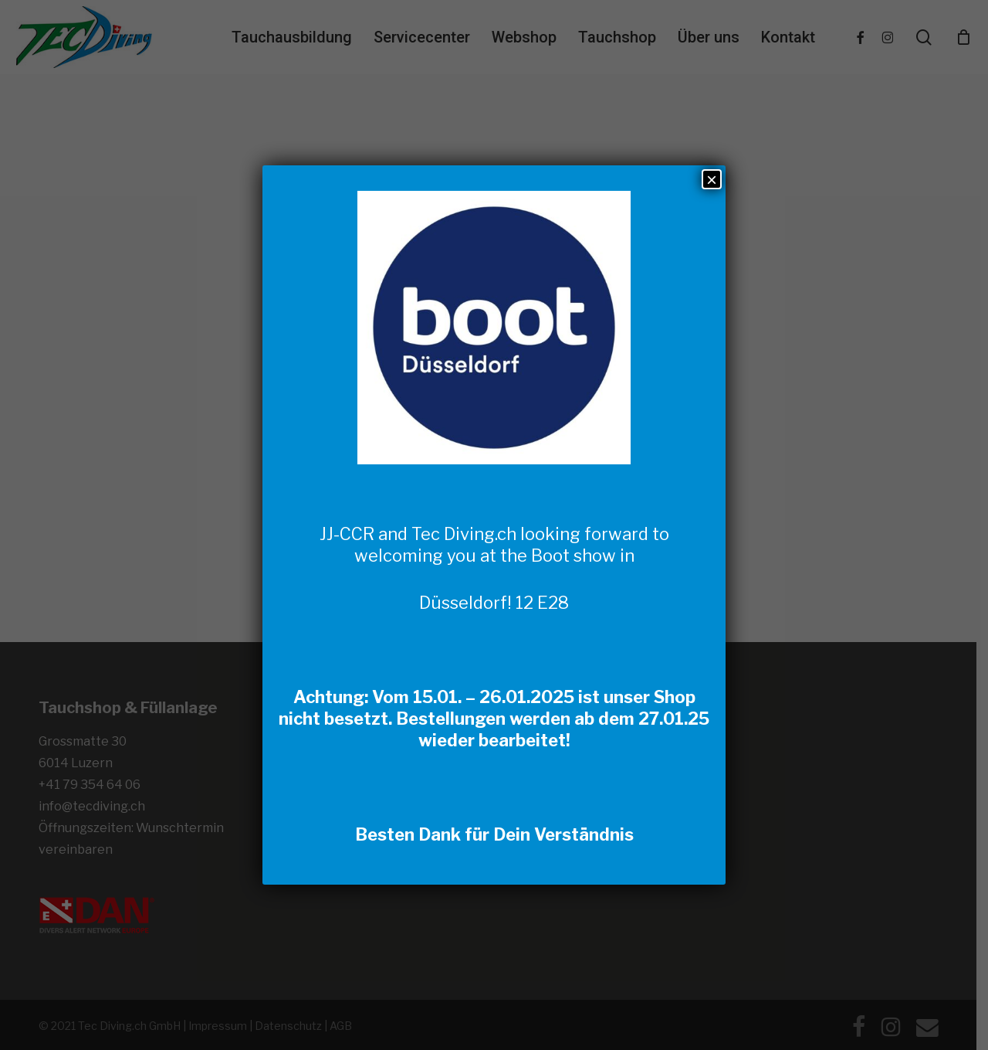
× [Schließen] (711, 179)
